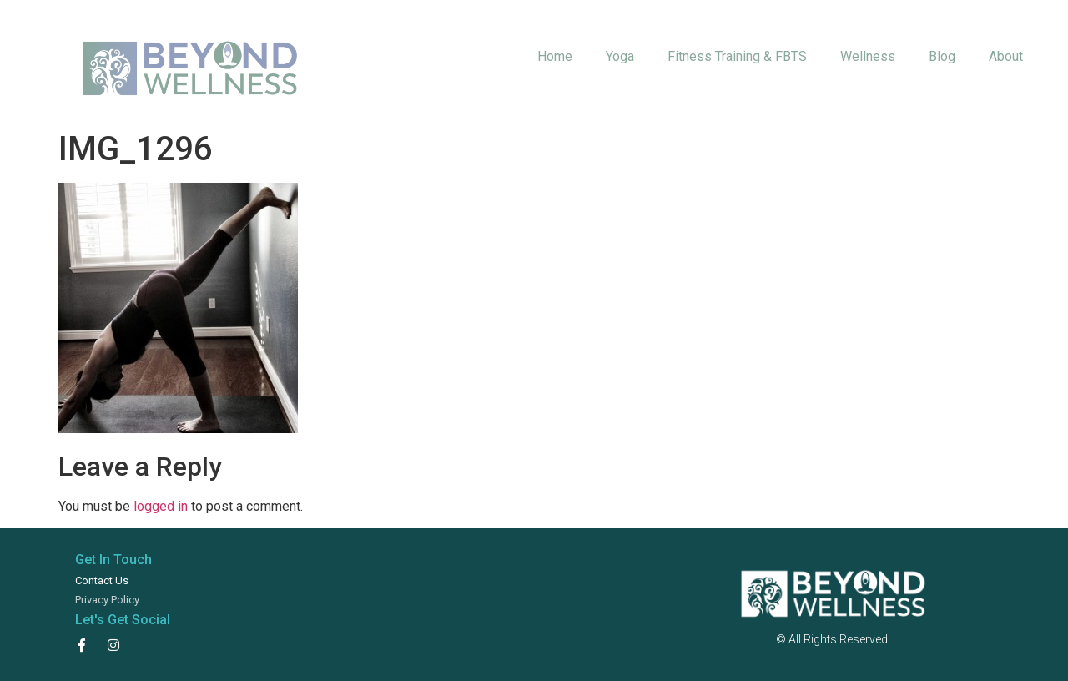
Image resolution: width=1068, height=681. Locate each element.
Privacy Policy (107, 599)
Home (554, 56)
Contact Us (101, 580)
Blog (942, 56)
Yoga (620, 56)
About (1006, 56)
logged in (161, 506)
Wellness (867, 56)
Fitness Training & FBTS (737, 56)
